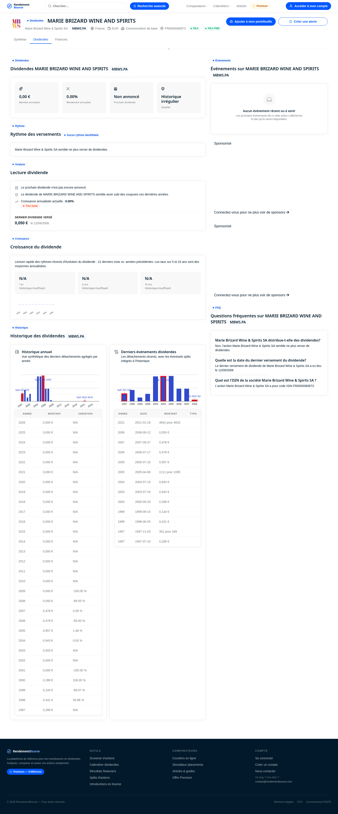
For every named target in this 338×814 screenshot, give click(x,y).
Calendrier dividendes (104, 764)
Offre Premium (182, 777)
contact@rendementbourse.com (273, 781)
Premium (260, 6)
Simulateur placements (187, 764)
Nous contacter (265, 771)
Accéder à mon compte (308, 6)
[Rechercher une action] (86, 6)
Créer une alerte (303, 21)
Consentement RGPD (318, 801)
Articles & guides (183, 771)
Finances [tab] (61, 39)
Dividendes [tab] (40, 39)
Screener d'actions (102, 758)
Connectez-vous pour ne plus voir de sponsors (251, 212)
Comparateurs (197, 6)
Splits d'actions (100, 777)
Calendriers (222, 6)
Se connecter (264, 758)
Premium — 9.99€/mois (25, 771)
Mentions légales (284, 801)
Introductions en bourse (105, 784)
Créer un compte (266, 764)
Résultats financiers (103, 771)
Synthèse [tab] (20, 39)
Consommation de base (139, 28)
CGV (300, 801)
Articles (241, 6)
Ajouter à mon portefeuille (251, 21)
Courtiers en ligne (184, 758)
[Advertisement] (269, 178)
